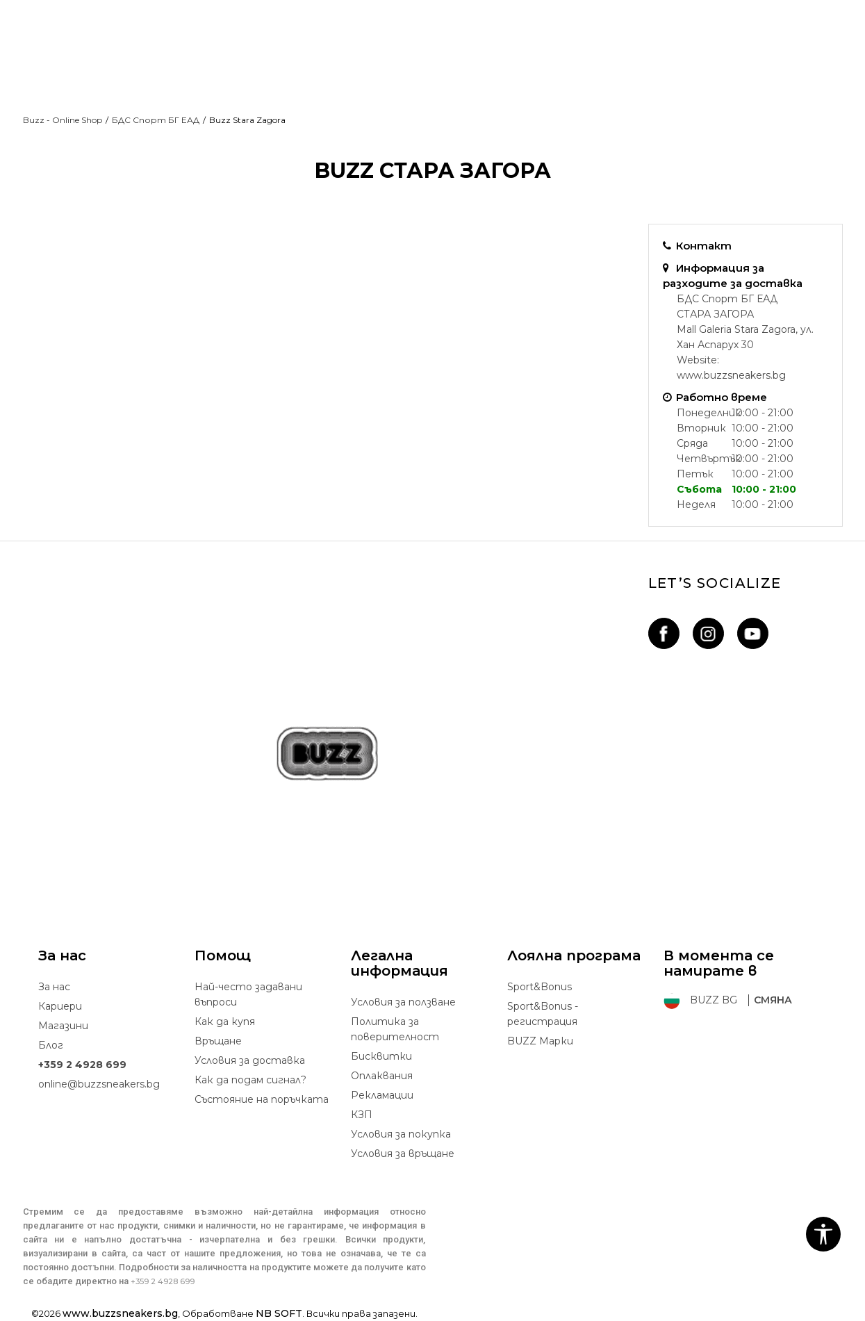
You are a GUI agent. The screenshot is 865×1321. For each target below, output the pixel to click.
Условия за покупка (401, 1134)
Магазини (63, 1025)
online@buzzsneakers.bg (99, 1084)
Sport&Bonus (539, 987)
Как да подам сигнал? (250, 1080)
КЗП (361, 1114)
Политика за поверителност (395, 1029)
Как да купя (225, 1021)
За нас (54, 987)
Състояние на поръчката (262, 1099)
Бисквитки (381, 1056)
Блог (50, 1045)
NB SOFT (279, 1313)
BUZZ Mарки (540, 1041)
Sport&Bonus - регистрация (542, 1014)
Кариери (60, 1006)
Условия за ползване (403, 1002)
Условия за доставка (250, 1060)
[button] (823, 1234)
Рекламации (382, 1095)
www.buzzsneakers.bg (731, 375)
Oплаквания (382, 1075)
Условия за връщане (402, 1153)
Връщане (218, 1041)
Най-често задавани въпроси (248, 994)
